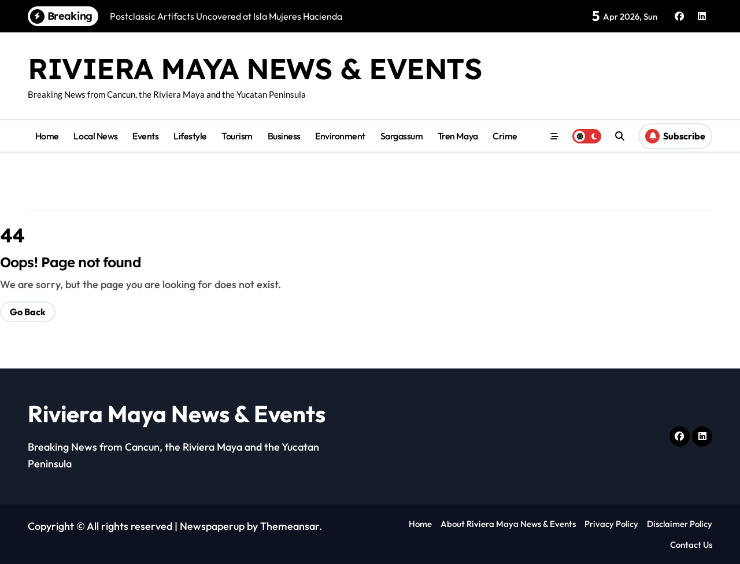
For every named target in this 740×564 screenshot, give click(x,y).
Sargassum (401, 136)
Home (47, 136)
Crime (505, 136)
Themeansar (289, 526)
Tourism (237, 136)
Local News (95, 136)
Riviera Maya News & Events (255, 68)
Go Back (28, 312)
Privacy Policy (611, 523)
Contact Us (691, 544)
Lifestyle (190, 136)
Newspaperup (212, 526)
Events (145, 136)
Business (284, 136)
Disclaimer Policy (679, 523)
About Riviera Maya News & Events (508, 523)
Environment (340, 136)
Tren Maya (458, 136)
